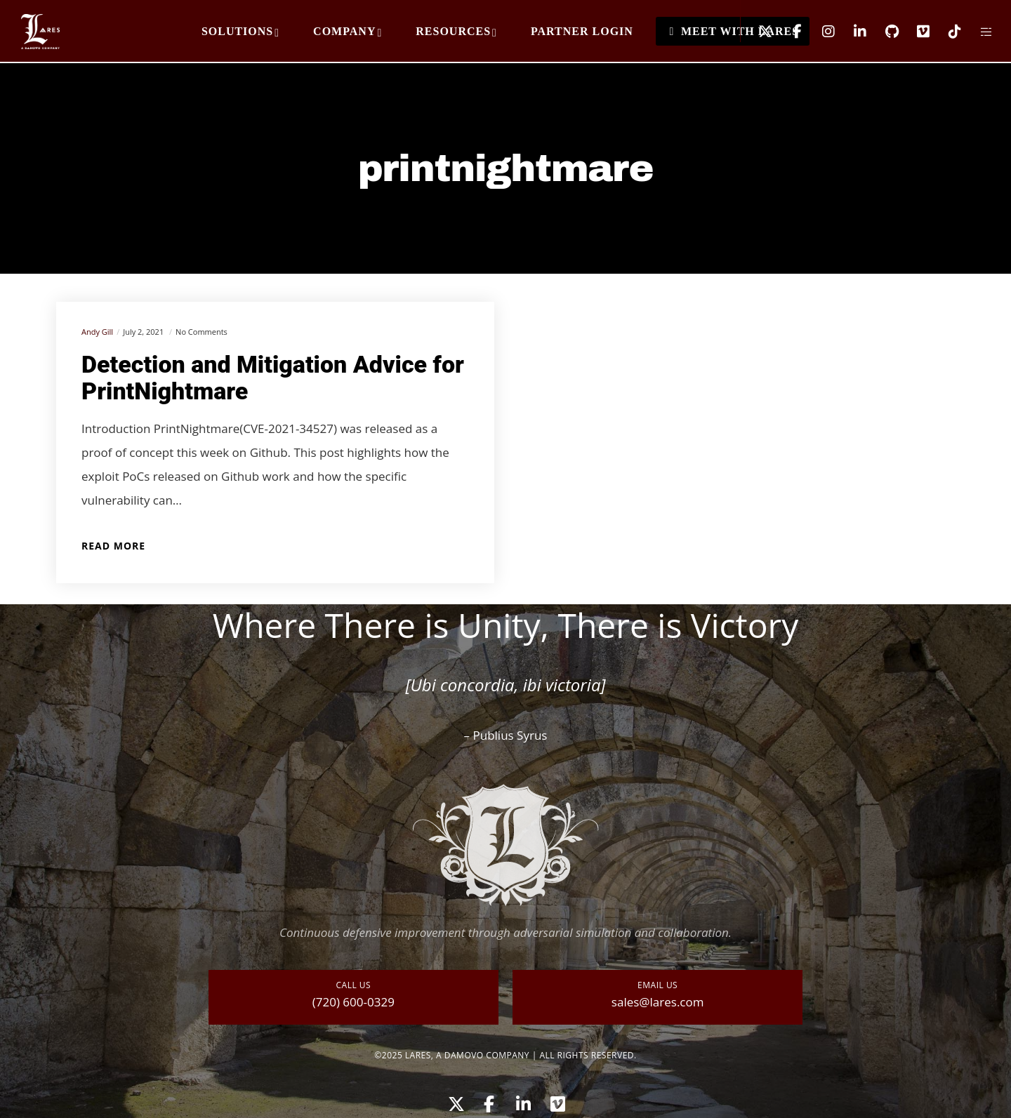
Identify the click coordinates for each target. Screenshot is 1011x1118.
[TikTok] (946, 32)
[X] (756, 32)
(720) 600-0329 (353, 1002)
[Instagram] (819, 32)
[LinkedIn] (851, 32)
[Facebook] (788, 32)
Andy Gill (97, 331)
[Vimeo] (914, 32)
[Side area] (977, 32)
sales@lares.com (658, 1002)
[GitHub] (883, 32)
